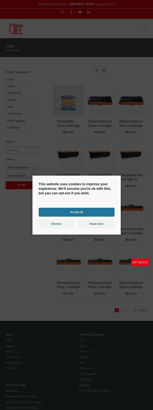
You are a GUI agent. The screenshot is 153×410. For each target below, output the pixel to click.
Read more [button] (97, 223)
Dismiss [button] (56, 223)
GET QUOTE (140, 262)
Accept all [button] (76, 212)
